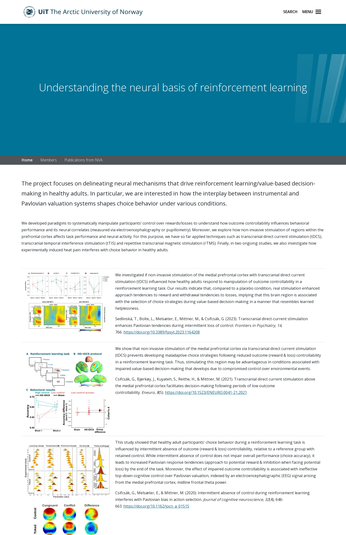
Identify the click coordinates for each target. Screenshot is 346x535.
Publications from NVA (83, 160)
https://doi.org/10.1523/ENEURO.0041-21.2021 (206, 392)
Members (48, 160)
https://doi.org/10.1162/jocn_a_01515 (156, 506)
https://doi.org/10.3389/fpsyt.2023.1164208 (161, 332)
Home (27, 160)
